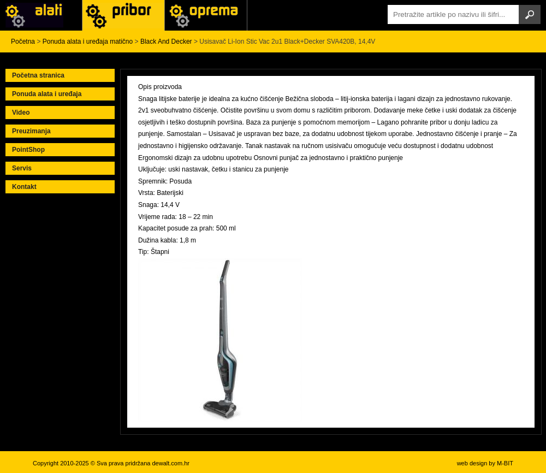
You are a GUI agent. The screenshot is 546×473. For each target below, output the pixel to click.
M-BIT (505, 463)
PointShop (28, 149)
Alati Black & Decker (123, 15)
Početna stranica (38, 75)
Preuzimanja (31, 131)
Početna (23, 41)
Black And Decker (166, 41)
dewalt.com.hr (170, 463)
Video (20, 112)
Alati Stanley (206, 15)
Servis (22, 168)
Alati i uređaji (41, 15)
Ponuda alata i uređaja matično (88, 41)
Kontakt (24, 187)
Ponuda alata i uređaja (46, 94)
